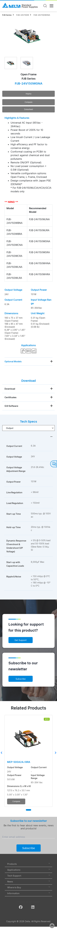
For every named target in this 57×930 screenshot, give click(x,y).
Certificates (10, 397)
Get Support (21, 640)
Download (10, 388)
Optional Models (13, 361)
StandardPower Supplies (30, 6)
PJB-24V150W (22, 15)
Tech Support (28, 875)
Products (28, 863)
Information (28, 893)
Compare (28, 102)
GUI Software (11, 406)
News (28, 881)
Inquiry (28, 94)
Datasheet (28, 109)
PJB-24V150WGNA (42, 15)
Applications (28, 869)
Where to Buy (28, 887)
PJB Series (7, 15)
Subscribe (21, 679)
